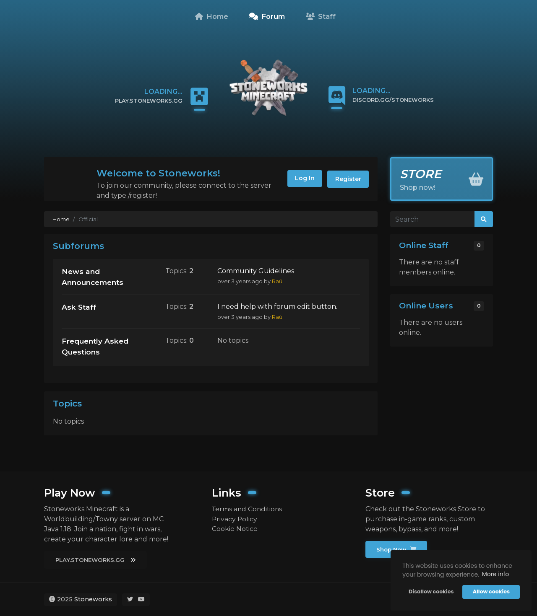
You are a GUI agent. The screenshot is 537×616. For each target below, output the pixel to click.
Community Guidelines (255, 271)
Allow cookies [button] (490, 591)
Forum (267, 16)
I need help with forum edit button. (277, 307)
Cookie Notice (235, 529)
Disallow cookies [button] (430, 591)
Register (347, 179)
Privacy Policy (235, 519)
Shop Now (397, 549)
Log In (302, 179)
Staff (321, 16)
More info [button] (494, 574)
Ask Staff (79, 307)
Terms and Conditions (248, 508)
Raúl (278, 281)
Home (211, 16)
